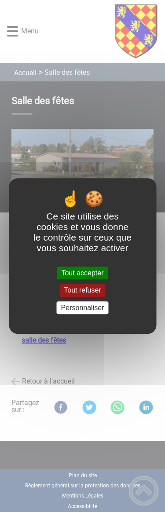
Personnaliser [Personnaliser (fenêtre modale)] (82, 307)
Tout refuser (82, 290)
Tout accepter (82, 273)
